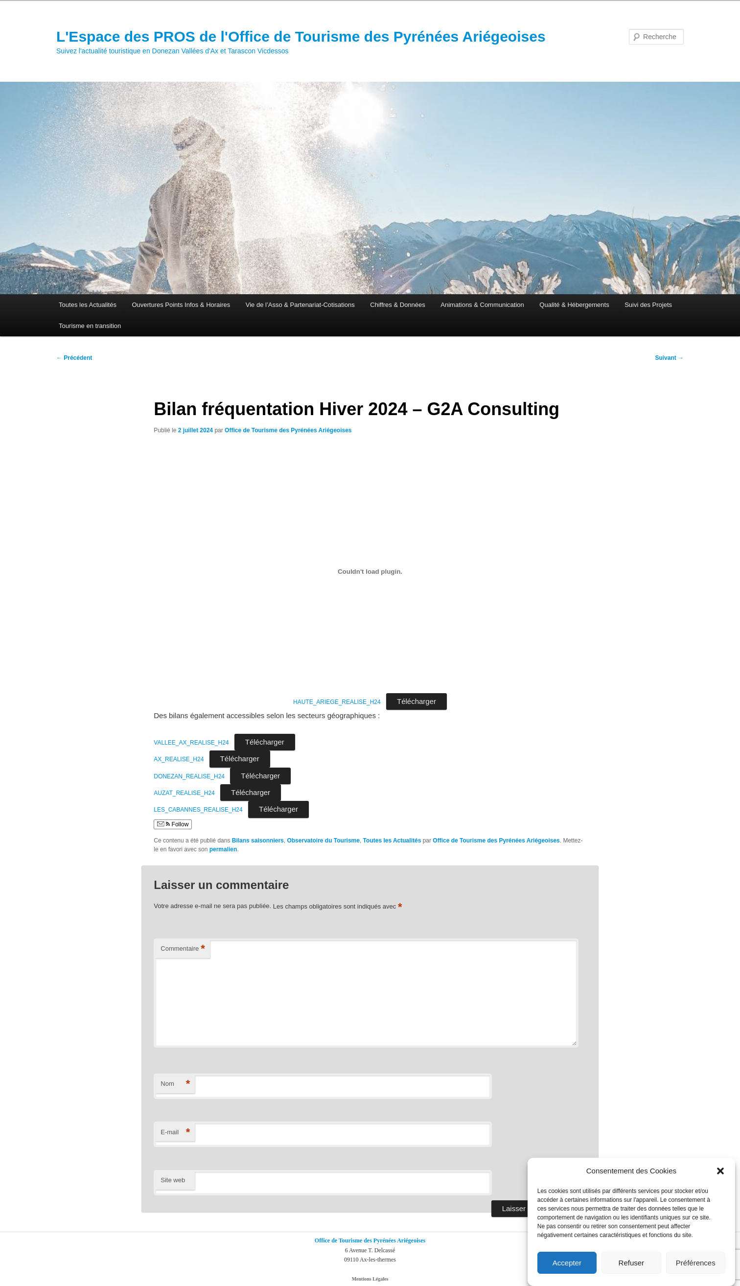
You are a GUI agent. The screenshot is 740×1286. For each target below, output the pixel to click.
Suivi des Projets (648, 304)
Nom (175, 1084)
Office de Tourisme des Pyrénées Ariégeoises (288, 430)
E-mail (175, 1132)
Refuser (632, 1266)
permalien (223, 849)
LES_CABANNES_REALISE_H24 (198, 809)
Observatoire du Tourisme (323, 840)
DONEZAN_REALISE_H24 (189, 776)
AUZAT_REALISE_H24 (184, 793)
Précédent (74, 357)
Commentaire (183, 949)
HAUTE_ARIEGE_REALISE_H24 (337, 702)
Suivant (669, 357)
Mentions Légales (370, 1279)
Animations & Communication (482, 304)
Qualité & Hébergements (574, 304)
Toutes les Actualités (87, 304)
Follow (172, 824)
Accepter (567, 1266)
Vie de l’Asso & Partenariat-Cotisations (300, 304)
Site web (173, 1180)
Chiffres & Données (397, 304)
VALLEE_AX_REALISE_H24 (191, 742)
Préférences (696, 1266)
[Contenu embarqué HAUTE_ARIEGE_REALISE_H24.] (370, 571)
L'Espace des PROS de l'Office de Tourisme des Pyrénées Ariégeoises (301, 36)
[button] (720, 1174)
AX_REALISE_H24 (179, 759)
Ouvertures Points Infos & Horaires (181, 304)
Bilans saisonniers (258, 840)
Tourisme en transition (90, 325)
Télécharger (416, 701)
